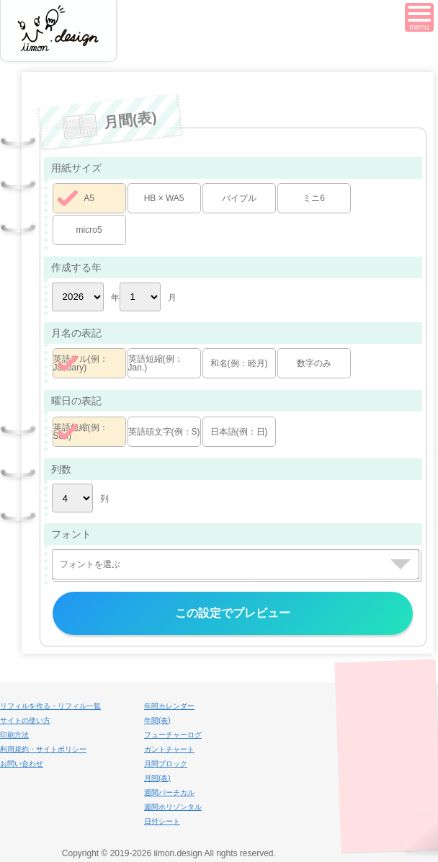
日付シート (162, 821)
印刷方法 (14, 735)
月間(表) (157, 778)
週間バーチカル (169, 792)
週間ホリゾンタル (173, 807)
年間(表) (157, 720)
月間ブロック (165, 764)
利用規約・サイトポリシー (43, 749)
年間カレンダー (169, 706)
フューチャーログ (173, 735)
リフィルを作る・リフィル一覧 (50, 706)
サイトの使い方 (25, 720)
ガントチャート (169, 749)
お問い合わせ (21, 764)
